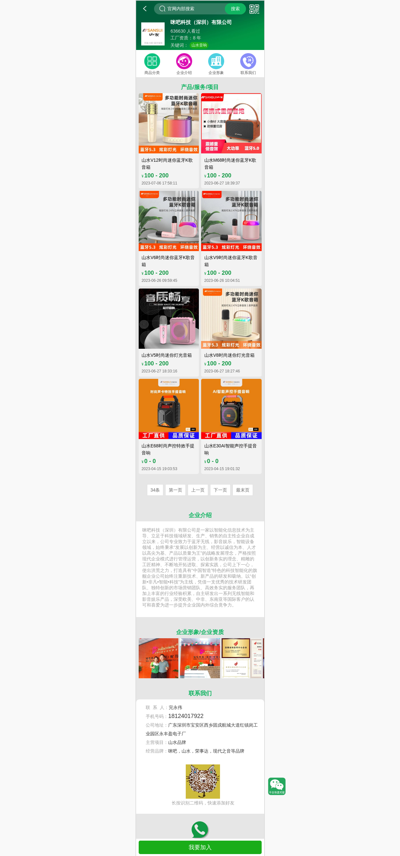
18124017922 (185, 716)
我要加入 (200, 847)
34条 (155, 490)
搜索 (235, 8)
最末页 (242, 490)
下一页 (220, 490)
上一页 (198, 490)
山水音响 (199, 45)
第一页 (175, 490)
